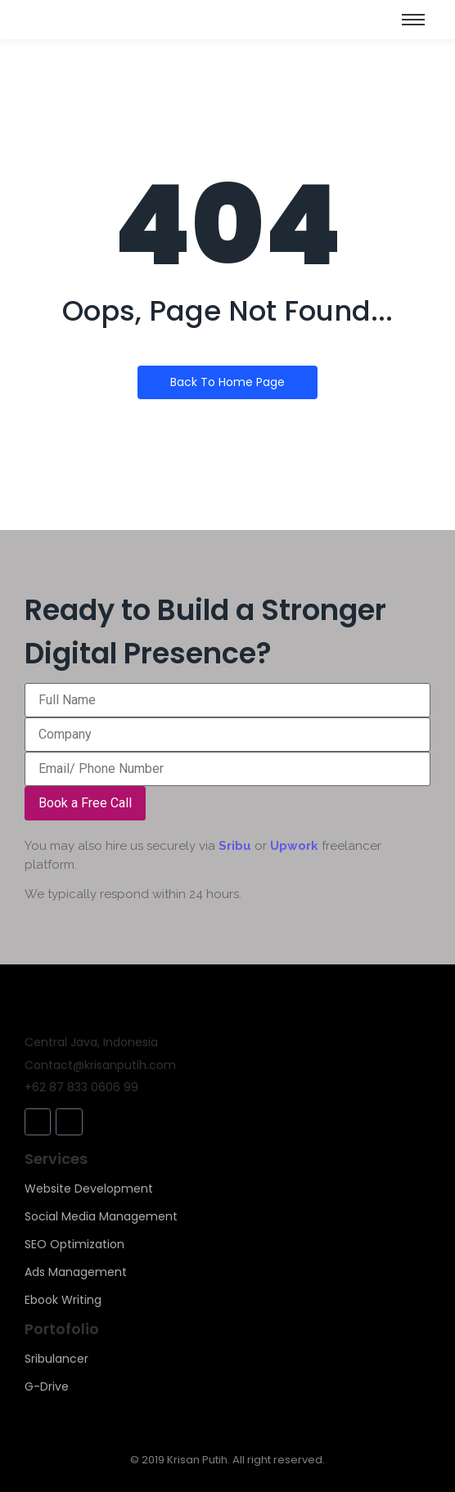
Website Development (89, 1188)
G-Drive (47, 1386)
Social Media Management (101, 1216)
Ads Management (76, 1272)
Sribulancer (56, 1358)
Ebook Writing (63, 1300)
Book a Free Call (85, 803)
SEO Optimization (74, 1244)
